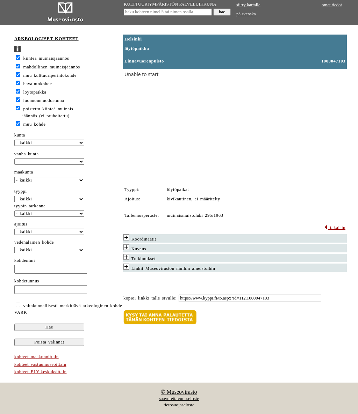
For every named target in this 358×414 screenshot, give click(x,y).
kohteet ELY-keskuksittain (40, 371)
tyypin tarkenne (30, 206)
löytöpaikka (34, 92)
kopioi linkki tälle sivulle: (150, 298)
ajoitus (21, 224)
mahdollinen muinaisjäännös (51, 67)
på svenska (246, 14)
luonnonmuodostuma (43, 100)
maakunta (23, 172)
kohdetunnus (26, 281)
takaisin (334, 227)
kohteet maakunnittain (36, 356)
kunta (19, 135)
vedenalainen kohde (34, 242)
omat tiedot (332, 4)
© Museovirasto (179, 392)
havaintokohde (37, 83)
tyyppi (20, 191)
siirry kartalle (248, 4)
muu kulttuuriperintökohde (50, 75)
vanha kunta (26, 153)
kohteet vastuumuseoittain (40, 364)
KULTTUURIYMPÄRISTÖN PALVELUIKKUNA (170, 4)
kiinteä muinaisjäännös (46, 58)
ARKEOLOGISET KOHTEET (46, 38)
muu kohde (34, 124)
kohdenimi (24, 260)
